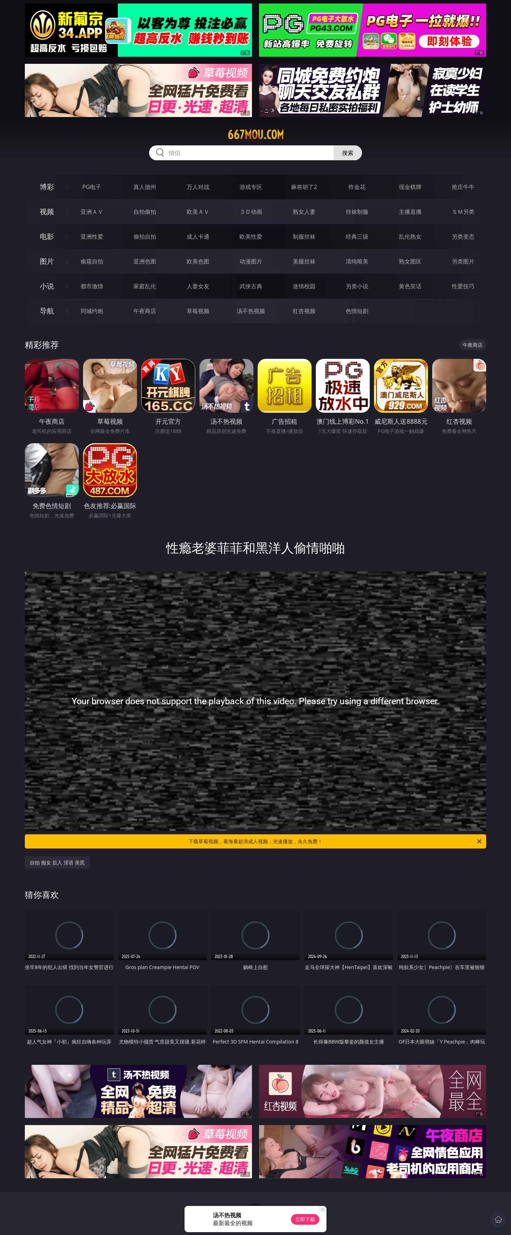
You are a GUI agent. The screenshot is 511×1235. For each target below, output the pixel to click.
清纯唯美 (357, 261)
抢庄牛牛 (463, 187)
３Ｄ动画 (251, 212)
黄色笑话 (410, 286)
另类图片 (463, 261)
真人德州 (144, 187)
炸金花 (357, 187)
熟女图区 (410, 261)
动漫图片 (251, 261)
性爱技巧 (463, 286)
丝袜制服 (357, 212)
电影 (47, 236)
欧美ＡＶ (198, 212)
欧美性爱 (251, 236)
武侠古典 (251, 286)
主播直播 (410, 212)
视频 (47, 211)
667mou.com (255, 135)
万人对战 (198, 187)
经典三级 (357, 236)
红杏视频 (304, 311)
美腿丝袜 (304, 261)
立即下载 (305, 1219)
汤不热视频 (251, 311)
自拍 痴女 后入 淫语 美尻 (57, 862)
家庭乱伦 (144, 286)
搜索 (347, 153)
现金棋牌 (410, 187)
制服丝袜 (304, 236)
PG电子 (91, 187)
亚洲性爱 (92, 236)
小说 (47, 286)
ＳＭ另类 (463, 212)
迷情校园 (304, 286)
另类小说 (357, 286)
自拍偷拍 (144, 212)
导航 (47, 311)
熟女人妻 (304, 212)
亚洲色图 (144, 261)
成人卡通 (198, 236)
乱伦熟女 (410, 236)
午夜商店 (144, 311)
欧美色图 (198, 261)
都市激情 (92, 286)
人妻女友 (198, 286)
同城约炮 (92, 311)
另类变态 (463, 236)
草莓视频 (198, 311)
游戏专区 (251, 187)
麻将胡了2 (304, 187)
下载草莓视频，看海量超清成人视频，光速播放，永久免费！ (335, 841)
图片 (47, 261)
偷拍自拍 (144, 236)
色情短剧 (357, 311)
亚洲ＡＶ (92, 212)
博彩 (47, 186)
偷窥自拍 (92, 261)
